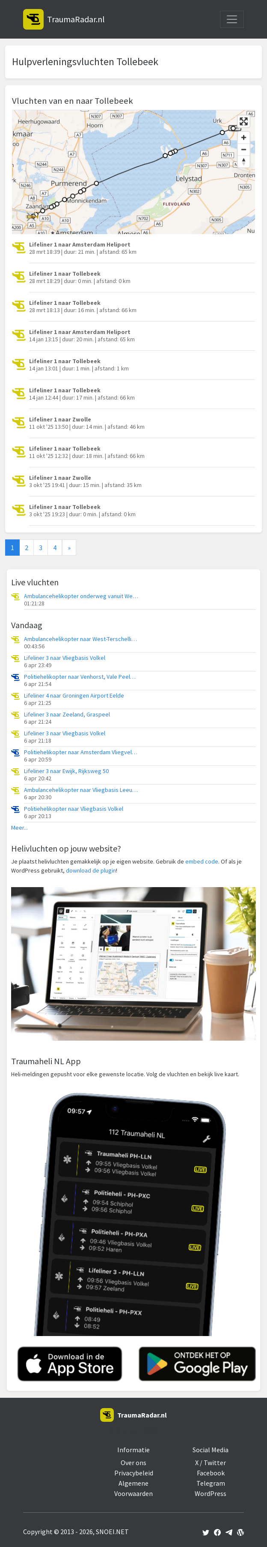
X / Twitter (210, 1462)
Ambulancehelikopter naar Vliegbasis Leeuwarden (81, 790)
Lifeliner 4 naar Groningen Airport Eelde (74, 695)
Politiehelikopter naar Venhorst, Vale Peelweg (81, 676)
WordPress (210, 1493)
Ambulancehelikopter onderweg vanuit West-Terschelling (81, 596)
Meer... (19, 827)
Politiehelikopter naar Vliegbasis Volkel (73, 809)
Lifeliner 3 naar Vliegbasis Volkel (64, 658)
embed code (201, 861)
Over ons (133, 1462)
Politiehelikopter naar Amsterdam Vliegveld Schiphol (81, 752)
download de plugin (91, 870)
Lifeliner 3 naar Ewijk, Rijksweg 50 (66, 771)
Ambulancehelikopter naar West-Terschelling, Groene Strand (81, 639)
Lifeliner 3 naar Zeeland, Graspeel (67, 714)
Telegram (210, 1483)
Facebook (211, 1473)
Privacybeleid (133, 1473)
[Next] (69, 547)
